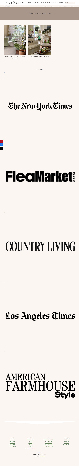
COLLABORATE (48, 441)
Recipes (71, 6)
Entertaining (45, 6)
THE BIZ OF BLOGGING (30, 447)
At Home (53, 6)
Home (29, 2)
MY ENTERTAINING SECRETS (48, 439)
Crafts (65, 6)
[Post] (1, 148)
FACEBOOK (66, 441)
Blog (38, 2)
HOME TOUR (12, 443)
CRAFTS (30, 444)
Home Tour (47, 2)
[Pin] (1, 141)
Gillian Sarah (42, 456)
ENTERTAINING (30, 439)
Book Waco (61, 2)
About (42, 2)
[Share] (1, 144)
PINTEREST (66, 443)
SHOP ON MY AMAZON (48, 444)
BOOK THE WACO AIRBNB (48, 446)
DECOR (30, 441)
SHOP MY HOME (12, 444)
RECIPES (30, 446)
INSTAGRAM (66, 439)
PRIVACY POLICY (48, 443)
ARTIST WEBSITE (66, 444)
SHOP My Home (54, 2)
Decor (59, 6)
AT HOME (30, 443)
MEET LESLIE (12, 441)
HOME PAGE (12, 439)
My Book (34, 2)
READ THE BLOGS (12, 446)
